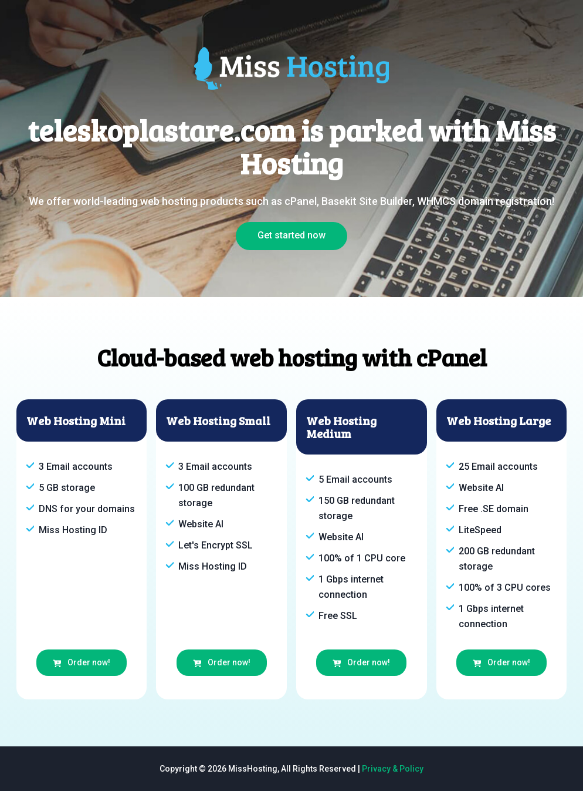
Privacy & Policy (392, 768)
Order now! (81, 662)
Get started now (291, 235)
